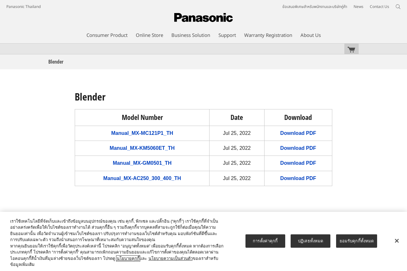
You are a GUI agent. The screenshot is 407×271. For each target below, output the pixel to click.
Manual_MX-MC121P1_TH (142, 133)
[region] (203, 241)
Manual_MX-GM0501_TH (142, 163)
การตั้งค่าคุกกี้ (265, 241)
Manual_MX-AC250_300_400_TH (142, 178)
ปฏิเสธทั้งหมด (310, 241)
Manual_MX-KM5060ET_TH (142, 148)
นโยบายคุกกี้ (128, 258)
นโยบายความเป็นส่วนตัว (170, 258)
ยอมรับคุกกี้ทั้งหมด (357, 241)
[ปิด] (397, 241)
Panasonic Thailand (23, 7)
